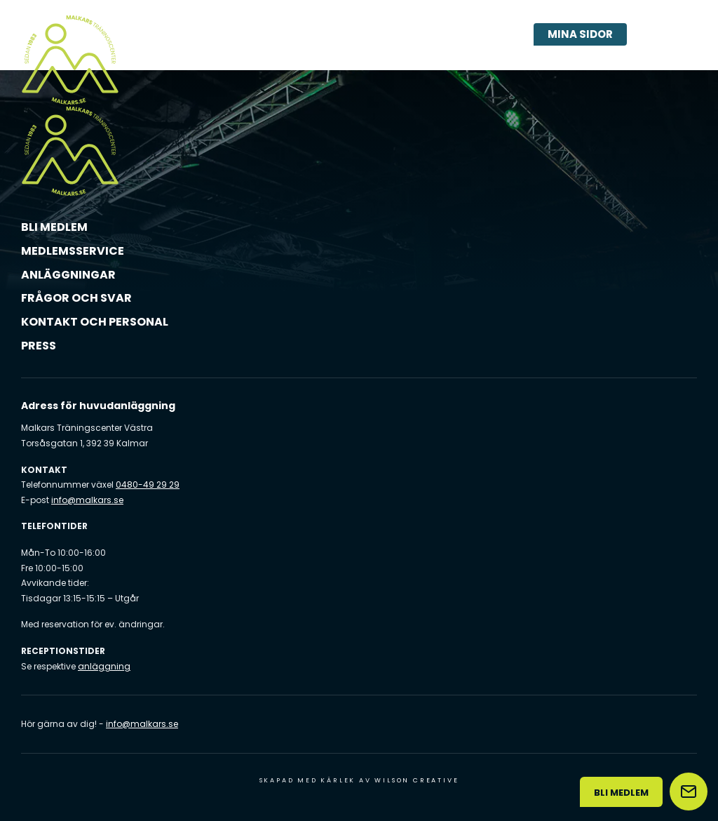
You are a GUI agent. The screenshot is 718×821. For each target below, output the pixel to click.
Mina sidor (580, 34)
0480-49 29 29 (148, 484)
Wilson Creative (416, 780)
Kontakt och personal (94, 322)
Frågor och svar (76, 298)
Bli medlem (54, 227)
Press (38, 346)
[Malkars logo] (70, 59)
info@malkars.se (87, 500)
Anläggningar (68, 275)
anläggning (104, 666)
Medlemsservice (72, 251)
